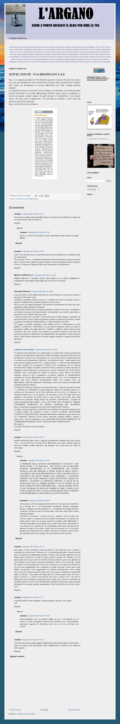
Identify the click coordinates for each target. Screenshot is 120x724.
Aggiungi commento (17, 656)
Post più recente (15, 710)
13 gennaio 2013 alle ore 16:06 (46, 350)
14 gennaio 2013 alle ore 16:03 (38, 460)
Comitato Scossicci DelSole (24, 350)
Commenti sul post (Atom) (26, 714)
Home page (44, 710)
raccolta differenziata (31, 199)
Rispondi (17, 223)
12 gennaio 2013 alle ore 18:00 (42, 291)
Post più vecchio (74, 710)
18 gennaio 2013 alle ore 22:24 (33, 640)
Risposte (20, 228)
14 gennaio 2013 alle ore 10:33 (33, 437)
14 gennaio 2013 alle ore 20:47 (39, 500)
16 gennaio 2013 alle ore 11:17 (33, 597)
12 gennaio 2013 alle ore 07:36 (33, 251)
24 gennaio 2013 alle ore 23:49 (38, 232)
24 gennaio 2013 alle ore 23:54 (38, 616)
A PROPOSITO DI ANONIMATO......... (100, 139)
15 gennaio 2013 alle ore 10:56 (33, 547)
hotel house (20, 199)
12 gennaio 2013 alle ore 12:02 (45, 275)
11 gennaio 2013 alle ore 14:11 (33, 214)
